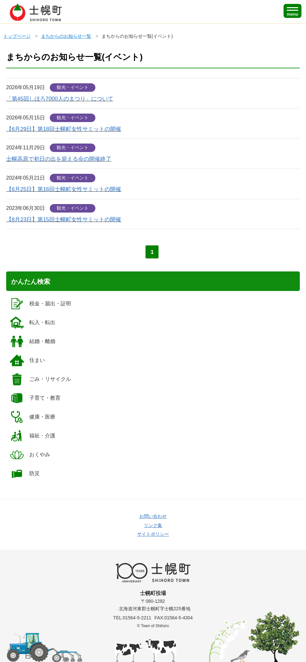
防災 (24, 473)
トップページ (17, 36)
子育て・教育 (35, 398)
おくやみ (29, 454)
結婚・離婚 (32, 341)
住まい (27, 360)
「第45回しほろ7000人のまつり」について (59, 99)
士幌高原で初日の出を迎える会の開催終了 (58, 159)
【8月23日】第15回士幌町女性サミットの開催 (63, 219)
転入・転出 (32, 322)
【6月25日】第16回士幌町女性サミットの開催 (63, 189)
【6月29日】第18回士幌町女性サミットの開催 (63, 129)
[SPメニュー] (292, 11)
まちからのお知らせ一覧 (66, 36)
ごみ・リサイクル (40, 379)
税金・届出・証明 (40, 303)
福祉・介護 (32, 436)
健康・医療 (32, 417)
